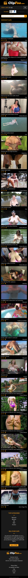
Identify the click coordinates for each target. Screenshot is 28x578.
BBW (14, 523)
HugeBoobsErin (23, 171)
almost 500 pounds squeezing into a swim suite (13, 486)
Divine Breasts (23, 116)
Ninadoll (24, 302)
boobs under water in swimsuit (9, 337)
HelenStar (24, 153)
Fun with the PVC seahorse (8, 282)
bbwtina (25, 283)
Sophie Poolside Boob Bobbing (9, 226)
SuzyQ (25, 376)
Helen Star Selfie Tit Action (8, 263)
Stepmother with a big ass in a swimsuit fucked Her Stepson (13, 57)
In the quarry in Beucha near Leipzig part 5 (12, 393)
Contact (14, 571)
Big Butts (14, 519)
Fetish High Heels (5, 170)
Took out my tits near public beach (10, 95)
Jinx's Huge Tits (23, 507)
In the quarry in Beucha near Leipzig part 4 (12, 412)
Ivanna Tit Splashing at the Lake (9, 244)
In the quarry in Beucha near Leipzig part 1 (12, 468)
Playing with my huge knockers (9, 151)
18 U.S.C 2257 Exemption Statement (14, 560)
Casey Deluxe (23, 190)
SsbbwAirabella (23, 488)
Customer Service (14, 557)
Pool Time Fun (5, 505)
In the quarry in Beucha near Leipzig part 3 (12, 430)
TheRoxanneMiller (22, 320)
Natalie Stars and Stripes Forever (9, 114)
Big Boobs (14, 517)
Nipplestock (24, 60)
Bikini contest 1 (5, 319)
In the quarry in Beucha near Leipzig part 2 (12, 449)
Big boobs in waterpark (7, 38)
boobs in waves (5, 356)
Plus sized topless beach (7, 133)
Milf (14, 521)
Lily (26, 40)
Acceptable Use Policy (14, 567)
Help (14, 569)
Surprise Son (4, 375)
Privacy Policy (14, 565)
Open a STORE (14, 545)
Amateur (14, 524)
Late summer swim (6, 207)
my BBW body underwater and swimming (12, 300)
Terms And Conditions (14, 559)
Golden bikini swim (6, 77)
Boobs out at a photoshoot (8, 188)
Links (14, 572)
